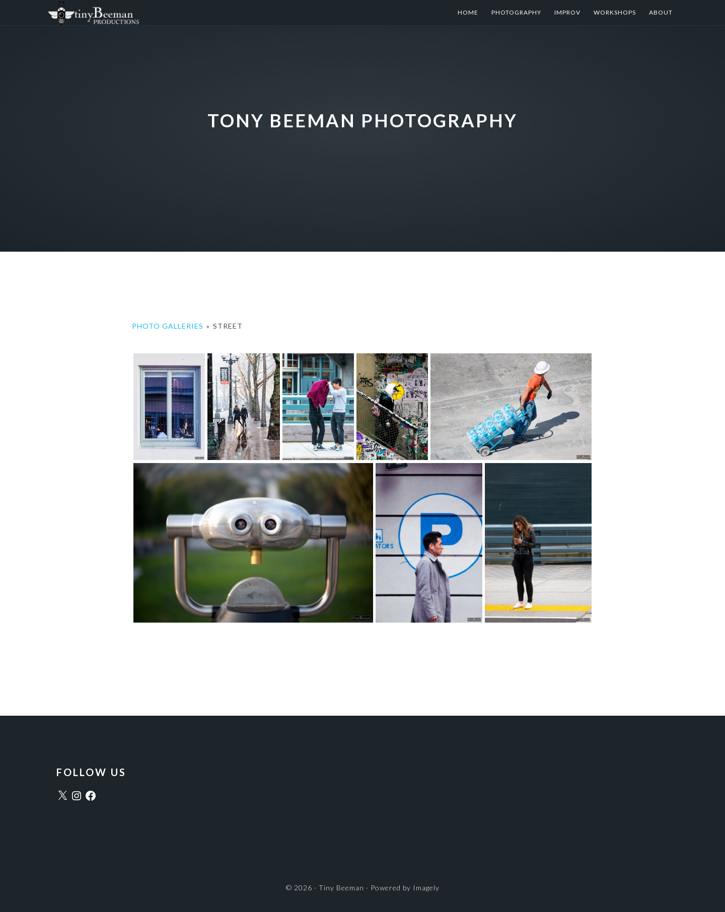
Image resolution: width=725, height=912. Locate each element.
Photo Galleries (167, 326)
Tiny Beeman (148, 12)
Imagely (426, 887)
